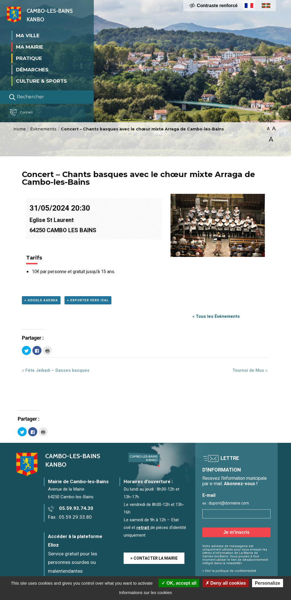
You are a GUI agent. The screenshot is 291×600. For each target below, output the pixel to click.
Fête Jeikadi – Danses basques (56, 370)
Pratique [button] (29, 58)
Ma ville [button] (28, 35)
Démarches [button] (32, 69)
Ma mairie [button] (29, 46)
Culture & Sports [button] (41, 81)
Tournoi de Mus (250, 370)
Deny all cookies (225, 583)
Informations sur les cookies (145, 592)
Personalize (267, 583)
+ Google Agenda (41, 300)
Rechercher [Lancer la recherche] (26, 97)
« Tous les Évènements (216, 316)
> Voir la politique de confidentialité (229, 570)
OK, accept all (178, 583)
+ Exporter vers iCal (88, 300)
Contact (24, 112)
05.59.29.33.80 (75, 517)
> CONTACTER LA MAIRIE (154, 558)
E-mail (208, 496)
